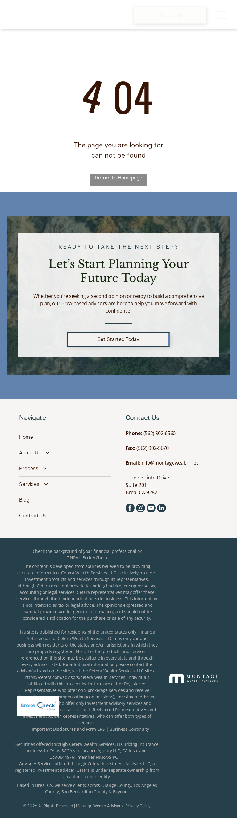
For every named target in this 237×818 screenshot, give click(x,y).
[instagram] (140, 509)
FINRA (102, 757)
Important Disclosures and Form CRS (68, 729)
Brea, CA (43, 785)
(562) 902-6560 (159, 433)
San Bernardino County (84, 792)
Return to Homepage (118, 178)
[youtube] (151, 509)
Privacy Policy (138, 805)
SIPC (113, 757)
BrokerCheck (94, 558)
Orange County (116, 785)
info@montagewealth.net (170, 462)
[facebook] (130, 509)
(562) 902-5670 (152, 448)
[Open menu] (222, 15)
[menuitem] (65, 437)
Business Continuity (129, 729)
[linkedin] (161, 509)
